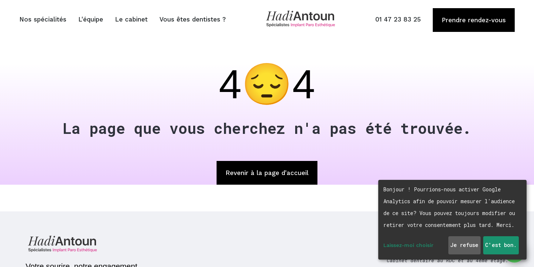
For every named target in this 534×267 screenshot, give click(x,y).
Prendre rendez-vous (474, 20)
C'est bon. (501, 244)
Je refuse (464, 244)
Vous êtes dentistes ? (192, 19)
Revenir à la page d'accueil (267, 173)
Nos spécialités (42, 19)
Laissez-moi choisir (408, 245)
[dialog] (452, 220)
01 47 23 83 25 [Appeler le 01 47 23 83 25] (398, 19)
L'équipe (90, 19)
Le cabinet (131, 19)
